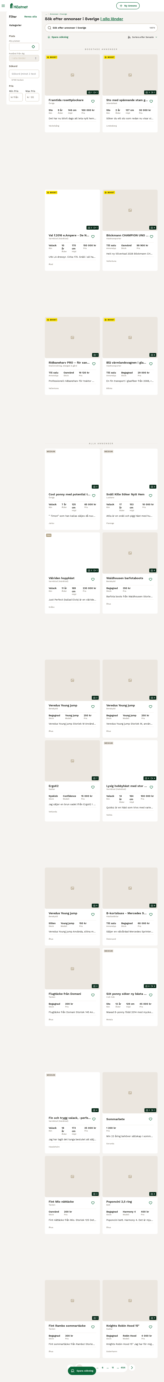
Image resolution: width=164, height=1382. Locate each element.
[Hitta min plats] (33, 116)
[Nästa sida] (132, 1285)
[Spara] (93, 160)
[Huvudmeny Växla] (3, 6)
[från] (16, 167)
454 (123, 1284)
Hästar (14, 82)
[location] (24, 116)
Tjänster (15, 92)
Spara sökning (58, 95)
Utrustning (16, 87)
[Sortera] (143, 96)
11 (113, 1284)
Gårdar (14, 97)
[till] (32, 167)
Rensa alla (30, 75)
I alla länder (111, 77)
